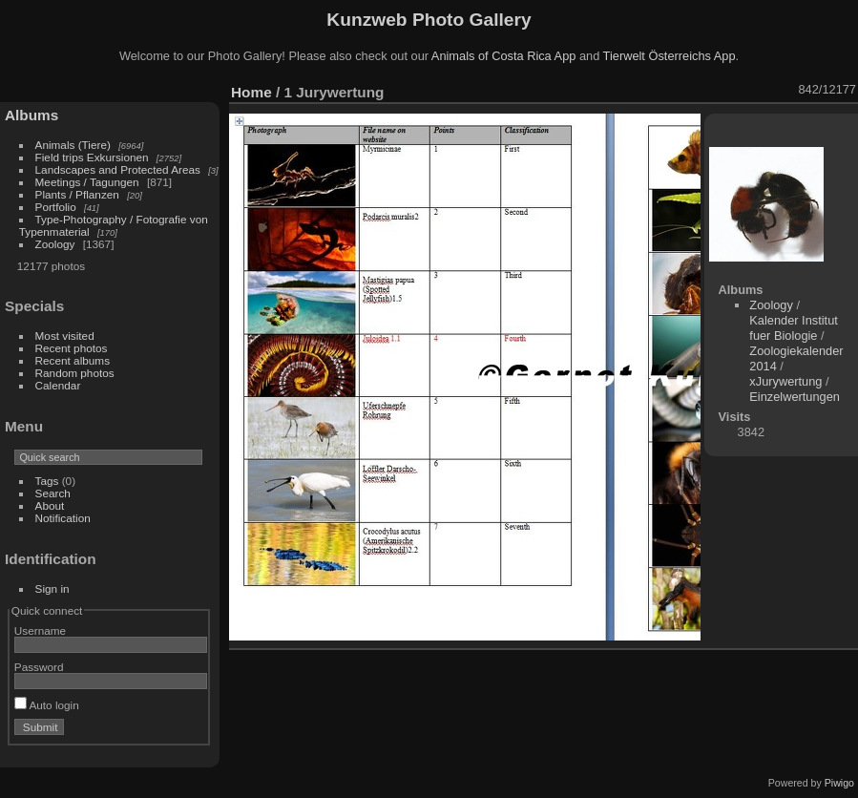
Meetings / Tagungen (87, 182)
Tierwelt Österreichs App (669, 56)
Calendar (58, 385)
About (50, 505)
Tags (47, 480)
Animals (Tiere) (73, 144)
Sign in (52, 588)
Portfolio (55, 206)
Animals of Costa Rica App (503, 56)
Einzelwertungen (794, 396)
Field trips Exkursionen (92, 157)
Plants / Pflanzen (77, 194)
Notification (63, 518)
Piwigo (839, 782)
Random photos (75, 373)
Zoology (55, 244)
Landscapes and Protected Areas (117, 169)
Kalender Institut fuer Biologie (793, 328)
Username (40, 630)
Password (39, 667)
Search (53, 493)
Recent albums (72, 360)
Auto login (46, 705)
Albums (31, 115)
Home (251, 92)
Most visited (64, 335)
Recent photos (71, 348)
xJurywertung (785, 381)
